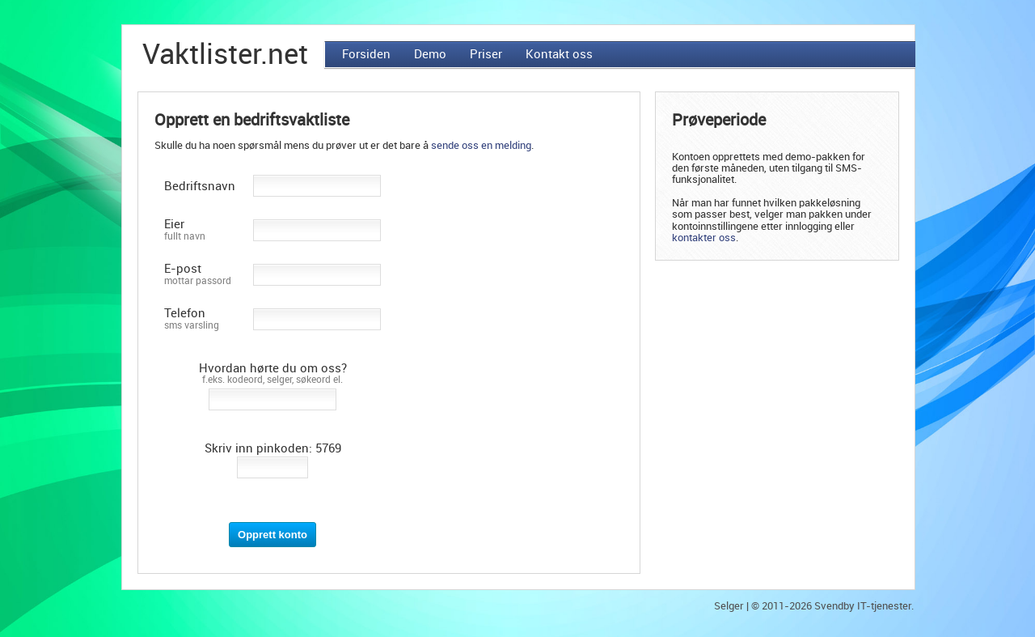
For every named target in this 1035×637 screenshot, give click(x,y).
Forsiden (366, 54)
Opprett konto (272, 535)
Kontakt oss (559, 54)
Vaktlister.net (225, 54)
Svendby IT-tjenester (862, 606)
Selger (729, 606)
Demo (430, 54)
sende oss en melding (481, 145)
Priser (486, 54)
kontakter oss (704, 237)
